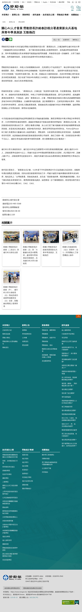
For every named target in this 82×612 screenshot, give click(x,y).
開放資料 (5, 507)
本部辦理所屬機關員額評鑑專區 (10, 532)
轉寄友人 (76, 40)
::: (1, 2)
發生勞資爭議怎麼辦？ (69, 440)
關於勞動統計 (26, 488)
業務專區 (26, 15)
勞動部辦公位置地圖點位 (10, 342)
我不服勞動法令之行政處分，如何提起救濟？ (69, 445)
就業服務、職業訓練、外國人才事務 (49, 356)
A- (73, 2)
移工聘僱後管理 (67, 407)
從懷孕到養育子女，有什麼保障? (69, 348)
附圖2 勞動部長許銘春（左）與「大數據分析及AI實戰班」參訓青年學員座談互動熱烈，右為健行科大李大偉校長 (31, 246)
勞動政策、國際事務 (49, 330)
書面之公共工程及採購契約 (10, 486)
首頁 (3, 22)
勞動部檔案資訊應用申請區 (10, 549)
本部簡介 (5, 15)
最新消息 (25, 455)
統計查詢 (25, 458)
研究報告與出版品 (8, 467)
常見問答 (16, 2)
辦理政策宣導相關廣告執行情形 (10, 512)
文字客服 (78, 10)
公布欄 (24, 337)
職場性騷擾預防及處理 (69, 430)
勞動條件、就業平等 (49, 337)
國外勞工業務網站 (48, 455)
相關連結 (75, 15)
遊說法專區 (6, 536)
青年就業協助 (66, 397)
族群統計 (25, 473)
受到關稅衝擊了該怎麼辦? (69, 360)
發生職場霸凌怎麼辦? (69, 410)
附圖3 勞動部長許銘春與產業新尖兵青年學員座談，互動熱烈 (51, 242)
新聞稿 (24, 330)
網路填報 (25, 485)
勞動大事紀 (6, 337)
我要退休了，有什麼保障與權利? (69, 354)
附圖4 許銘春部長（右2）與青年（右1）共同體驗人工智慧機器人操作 (71, 242)
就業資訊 (25, 341)
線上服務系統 (66, 330)
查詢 (72, 10)
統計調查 (25, 466)
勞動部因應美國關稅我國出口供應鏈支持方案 (10, 456)
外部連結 (45, 472)
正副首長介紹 (7, 330)
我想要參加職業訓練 (68, 414)
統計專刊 (25, 462)
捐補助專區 (6, 470)
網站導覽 (61, 2)
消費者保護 (46, 458)
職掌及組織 (6, 334)
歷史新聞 (21, 22)
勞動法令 (37, 2)
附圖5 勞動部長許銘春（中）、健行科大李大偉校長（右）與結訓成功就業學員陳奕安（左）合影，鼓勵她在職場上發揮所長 (11, 288)
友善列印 (66, 40)
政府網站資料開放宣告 (12, 588)
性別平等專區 (7, 474)
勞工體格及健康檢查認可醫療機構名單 (49, 463)
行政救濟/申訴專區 (68, 334)
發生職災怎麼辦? (67, 389)
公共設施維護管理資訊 (10, 497)
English (45, 2)
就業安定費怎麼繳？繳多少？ (69, 366)
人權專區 (5, 482)
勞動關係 (45, 334)
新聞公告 (16, 15)
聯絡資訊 (5, 347)
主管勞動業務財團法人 (10, 517)
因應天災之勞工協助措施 (69, 342)
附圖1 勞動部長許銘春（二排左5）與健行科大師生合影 (11, 241)
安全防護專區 (7, 560)
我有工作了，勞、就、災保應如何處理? (69, 425)
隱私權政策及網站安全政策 (32, 588)
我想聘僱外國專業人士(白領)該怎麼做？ (69, 402)
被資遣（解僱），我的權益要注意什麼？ (69, 384)
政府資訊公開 (6, 2)
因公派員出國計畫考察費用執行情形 (10, 555)
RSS (23, 2)
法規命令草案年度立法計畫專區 (10, 526)
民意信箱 (53, 2)
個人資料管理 (7, 540)
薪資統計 (25, 470)
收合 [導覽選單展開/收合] (78, 316)
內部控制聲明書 (7, 521)
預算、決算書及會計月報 (10, 462)
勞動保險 (45, 341)
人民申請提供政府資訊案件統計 (10, 492)
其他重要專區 (46, 361)
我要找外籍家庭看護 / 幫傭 (69, 372)
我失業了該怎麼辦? (68, 393)
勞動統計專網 (62, 15)
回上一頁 (56, 40)
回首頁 (29, 2)
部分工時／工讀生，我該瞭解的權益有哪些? (69, 419)
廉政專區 (5, 478)
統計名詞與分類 (27, 481)
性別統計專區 (26, 477)
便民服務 (36, 15)
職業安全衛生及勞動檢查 (49, 350)
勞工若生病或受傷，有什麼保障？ (69, 435)
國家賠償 (5, 544)
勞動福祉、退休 (47, 345)
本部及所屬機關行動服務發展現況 (10, 502)
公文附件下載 (46, 468)
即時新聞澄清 (26, 334)
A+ (79, 2)
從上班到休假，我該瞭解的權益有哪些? (69, 378)
